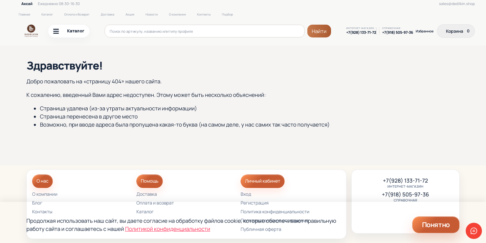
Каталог (47, 14)
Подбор (227, 14)
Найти (319, 31)
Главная (24, 14)
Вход (246, 194)
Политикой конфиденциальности (167, 229)
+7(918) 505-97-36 (397, 33)
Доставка (107, 14)
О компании (177, 14)
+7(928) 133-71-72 (361, 33)
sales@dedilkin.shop (457, 3)
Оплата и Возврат (77, 14)
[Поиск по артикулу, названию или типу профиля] (205, 31)
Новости (152, 14)
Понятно (436, 224)
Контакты (204, 14)
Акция (130, 14)
